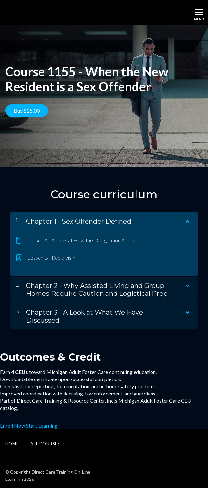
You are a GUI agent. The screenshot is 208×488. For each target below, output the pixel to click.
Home (12, 443)
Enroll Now (12, 425)
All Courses (45, 443)
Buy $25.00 (27, 111)
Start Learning (41, 425)
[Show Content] (187, 220)
